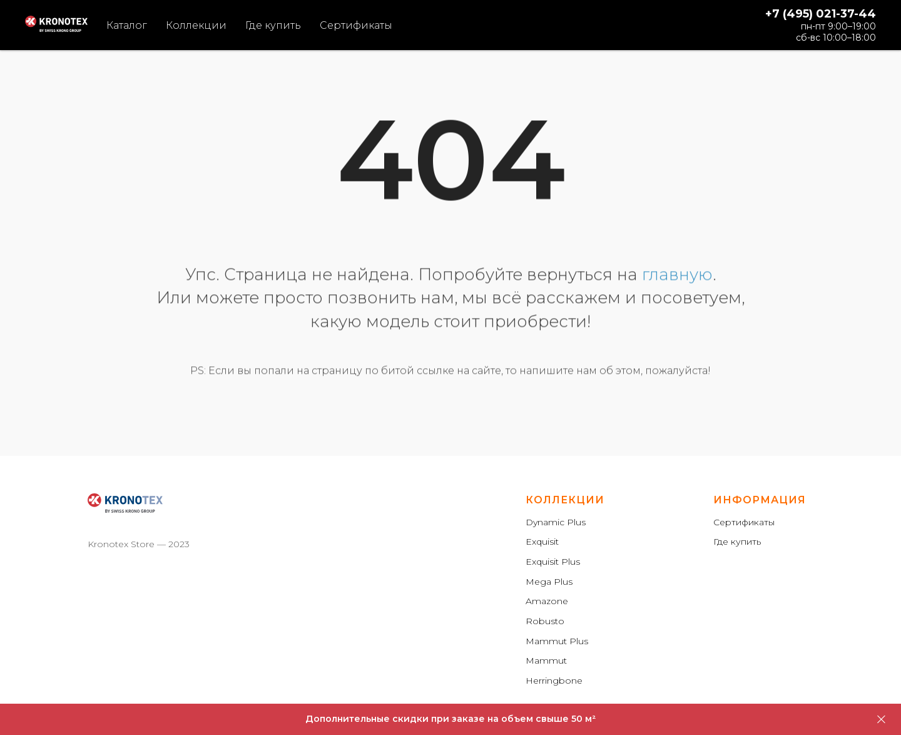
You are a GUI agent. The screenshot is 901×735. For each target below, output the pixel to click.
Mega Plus (549, 581)
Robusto (545, 621)
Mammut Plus (557, 641)
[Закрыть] (881, 719)
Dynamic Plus (556, 522)
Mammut (546, 660)
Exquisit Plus (553, 561)
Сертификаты (356, 25)
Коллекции (196, 25)
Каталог (126, 25)
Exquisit (542, 541)
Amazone (547, 601)
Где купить (273, 25)
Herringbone (554, 680)
